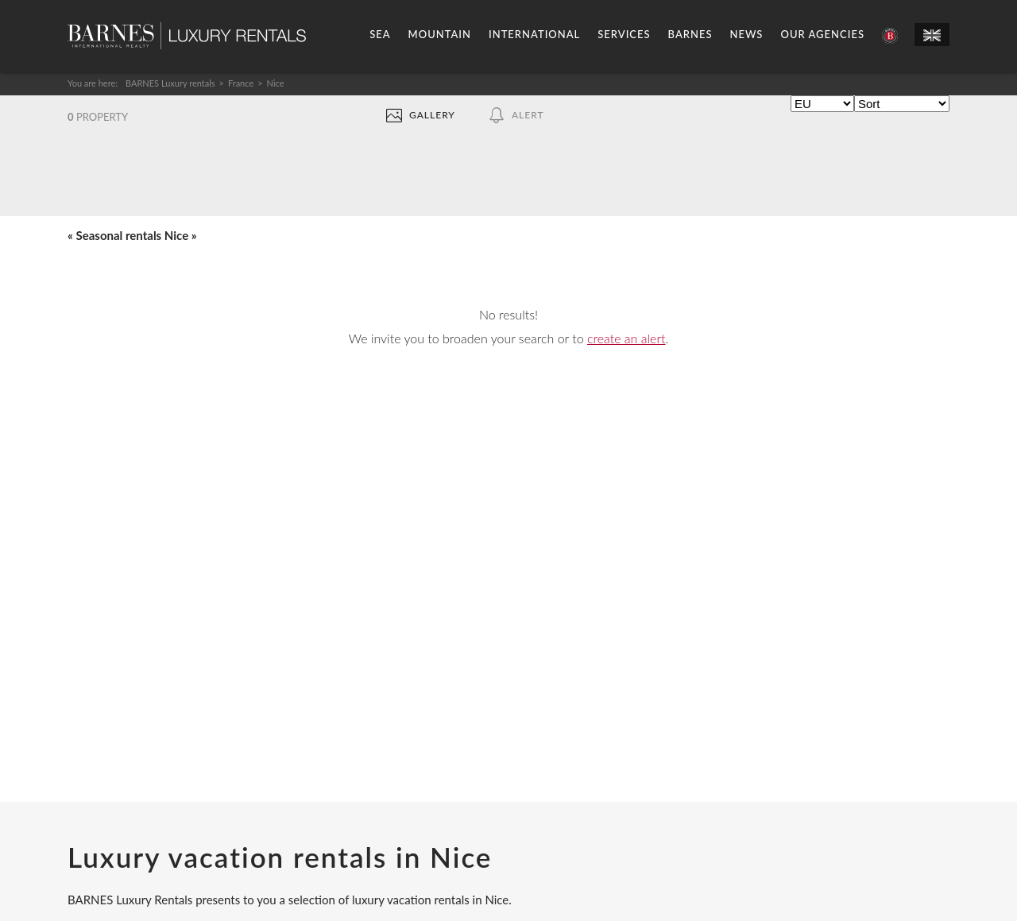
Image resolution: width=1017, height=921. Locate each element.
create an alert (626, 338)
